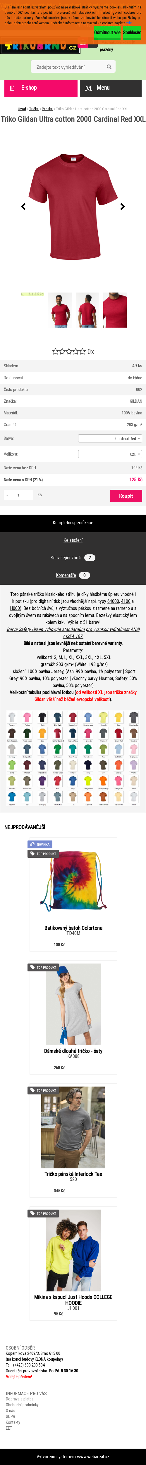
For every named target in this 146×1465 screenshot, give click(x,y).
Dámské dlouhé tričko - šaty (73, 1051)
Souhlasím (132, 32)
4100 (125, 601)
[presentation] (23, 207)
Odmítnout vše (107, 32)
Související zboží (73, 558)
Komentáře (73, 575)
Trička (34, 109)
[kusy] (18, 495)
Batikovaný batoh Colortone (73, 928)
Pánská (47, 109)
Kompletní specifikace (73, 522)
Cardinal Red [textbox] (125, 438)
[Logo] (40, 45)
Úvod (22, 109)
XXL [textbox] (133, 454)
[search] (109, 66)
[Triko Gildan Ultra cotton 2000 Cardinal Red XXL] (73, 207)
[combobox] (110, 438)
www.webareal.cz (93, 1456)
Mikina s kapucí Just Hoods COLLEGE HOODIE (73, 1300)
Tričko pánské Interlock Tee (73, 1174)
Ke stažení (73, 540)
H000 (15, 608)
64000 (113, 601)
